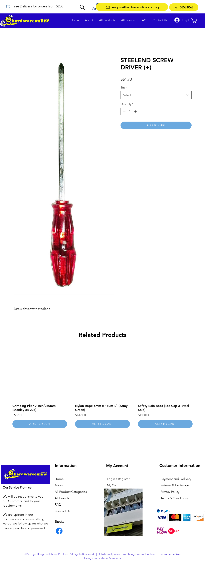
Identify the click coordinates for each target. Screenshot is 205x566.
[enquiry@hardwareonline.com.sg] (132, 7)
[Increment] (135, 111)
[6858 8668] (183, 7)
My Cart (112, 485)
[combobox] (156, 95)
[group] (102, 387)
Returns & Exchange (175, 485)
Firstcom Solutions (109, 558)
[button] (194, 20)
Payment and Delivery (176, 479)
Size (124, 87)
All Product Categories (71, 492)
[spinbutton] (129, 111)
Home (59, 479)
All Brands (62, 498)
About (59, 485)
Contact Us (62, 511)
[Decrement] (123, 111)
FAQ (58, 504)
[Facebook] (59, 531)
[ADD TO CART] (39, 424)
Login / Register (118, 479)
